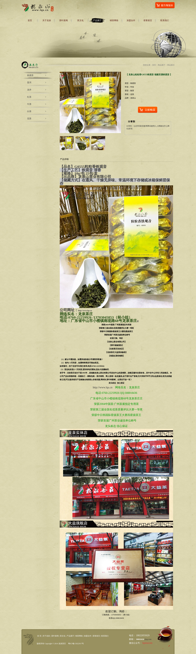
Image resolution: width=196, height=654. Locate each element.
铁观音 (30, 75)
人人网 (157, 126)
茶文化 (80, 20)
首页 (30, 20)
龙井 (29, 90)
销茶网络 (114, 20)
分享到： (130, 126)
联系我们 (164, 20)
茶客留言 (147, 20)
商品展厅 (161, 65)
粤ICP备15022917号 (76, 644)
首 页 (39, 636)
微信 (162, 126)
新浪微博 (143, 126)
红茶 (29, 97)
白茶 (29, 111)
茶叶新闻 (63, 20)
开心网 (166, 126)
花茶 (29, 118)
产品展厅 (97, 20)
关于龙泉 (46, 20)
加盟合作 (131, 20)
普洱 (29, 82)
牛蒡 (29, 104)
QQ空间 (137, 126)
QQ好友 (129, 129)
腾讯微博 (151, 126)
